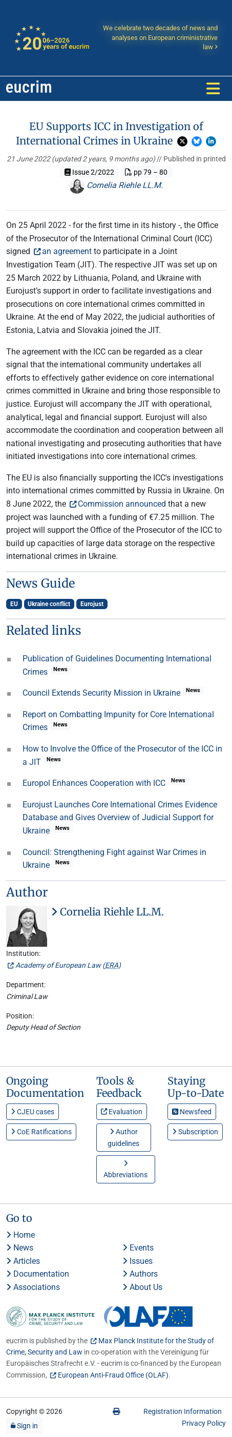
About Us (142, 1287)
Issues (137, 1261)
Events (138, 1248)
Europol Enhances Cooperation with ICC (95, 783)
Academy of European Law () (68, 965)
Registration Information (182, 1411)
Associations (33, 1287)
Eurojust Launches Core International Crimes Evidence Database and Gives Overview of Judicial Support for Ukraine (120, 818)
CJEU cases (32, 1112)
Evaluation (121, 1112)
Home (20, 1235)
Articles (23, 1261)
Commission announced (122, 504)
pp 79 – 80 (146, 172)
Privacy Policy (204, 1423)
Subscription (195, 1132)
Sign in (24, 1426)
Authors (140, 1274)
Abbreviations (125, 1169)
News (19, 1248)
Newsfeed (192, 1112)
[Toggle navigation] (213, 88)
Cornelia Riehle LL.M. (116, 185)
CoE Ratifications (41, 1132)
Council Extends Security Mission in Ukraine (102, 693)
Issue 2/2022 (89, 172)
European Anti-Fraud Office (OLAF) (113, 1375)
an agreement (67, 251)
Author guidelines (123, 1137)
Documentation (37, 1274)
